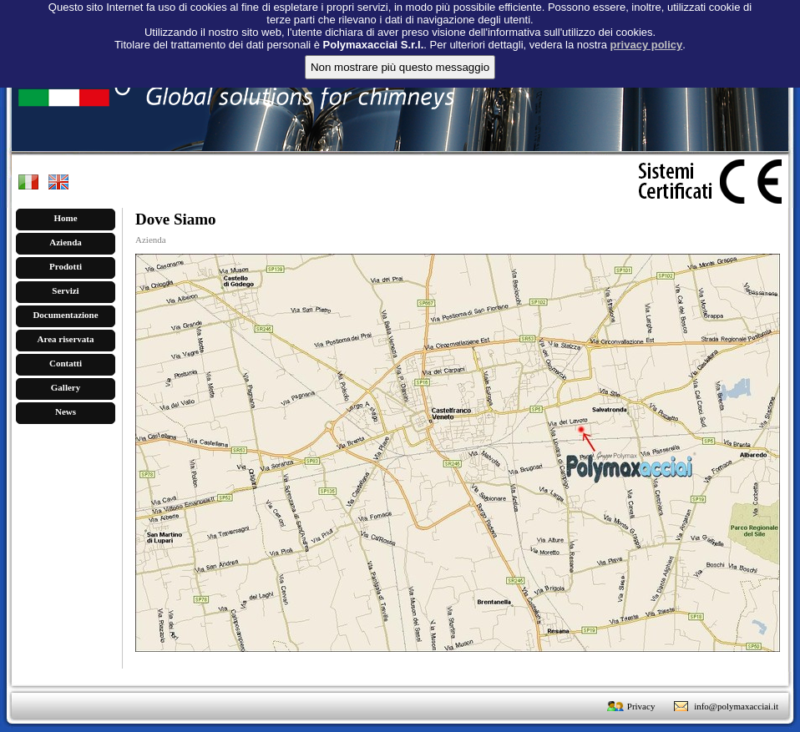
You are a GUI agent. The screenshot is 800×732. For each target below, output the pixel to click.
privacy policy (646, 37)
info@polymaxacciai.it (736, 706)
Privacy (641, 706)
